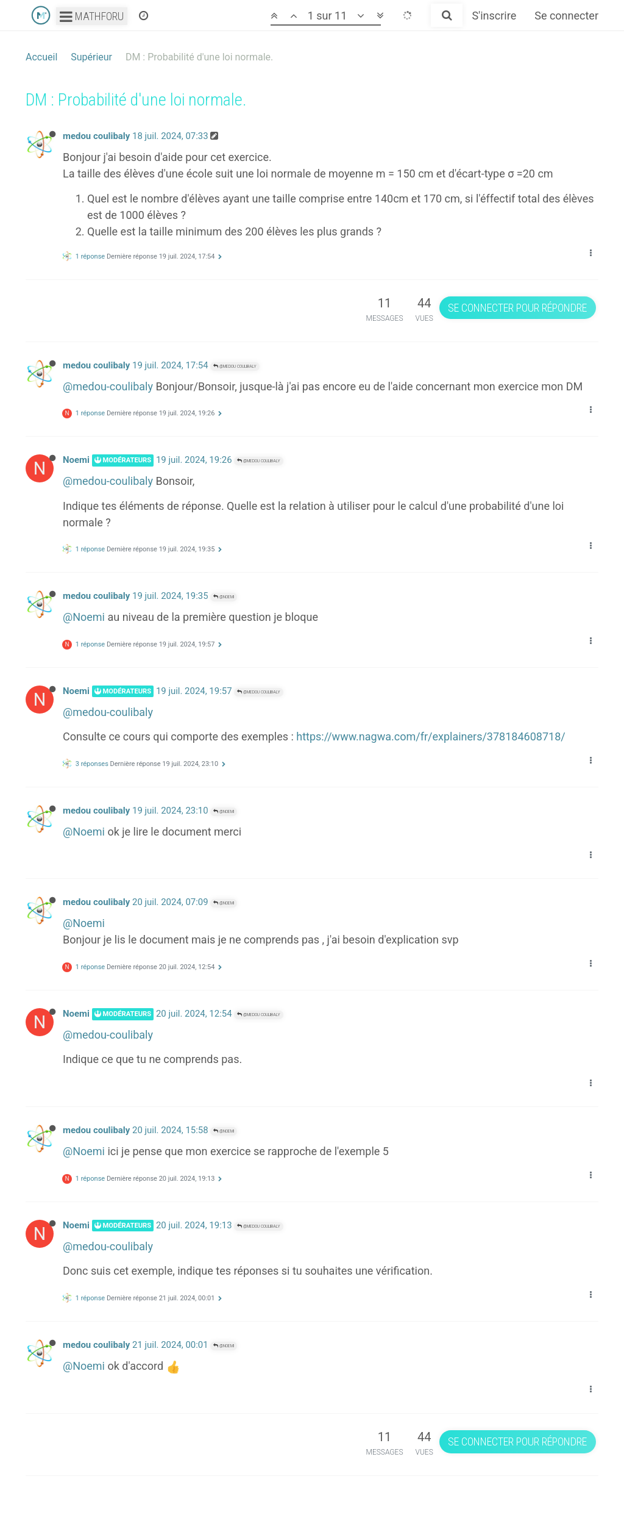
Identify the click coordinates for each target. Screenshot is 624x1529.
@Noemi (223, 597)
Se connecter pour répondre (517, 307)
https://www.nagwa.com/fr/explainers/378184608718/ (430, 736)
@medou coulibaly (235, 366)
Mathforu (92, 16)
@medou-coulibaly (108, 386)
